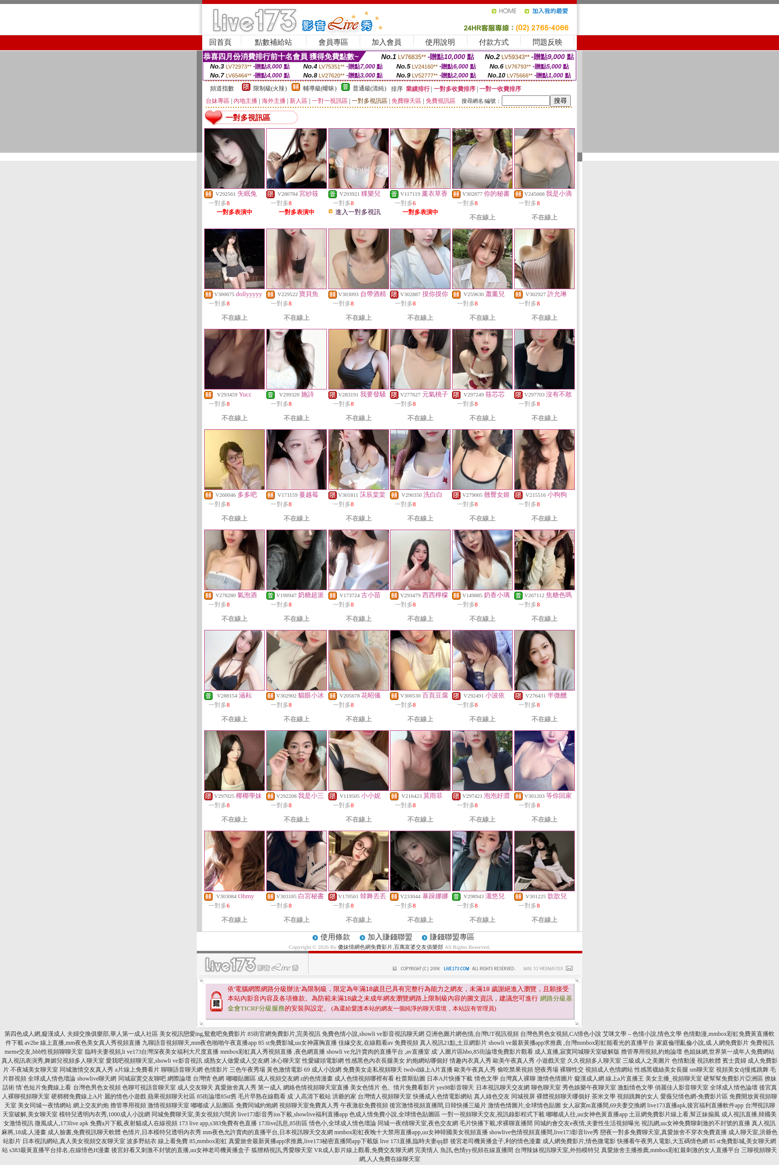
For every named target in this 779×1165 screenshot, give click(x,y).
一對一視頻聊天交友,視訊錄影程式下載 (493, 1114)
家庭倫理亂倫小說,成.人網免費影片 (702, 1042)
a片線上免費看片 (137, 1069)
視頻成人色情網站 (609, 1069)
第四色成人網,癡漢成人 (35, 1033)
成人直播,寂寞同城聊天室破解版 (577, 1051)
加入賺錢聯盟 (390, 937)
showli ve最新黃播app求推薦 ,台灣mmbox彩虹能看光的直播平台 (571, 1042)
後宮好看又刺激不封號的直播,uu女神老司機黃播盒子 (180, 1150)
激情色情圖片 (555, 1078)
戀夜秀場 (546, 1069)
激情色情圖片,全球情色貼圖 (524, 1105)
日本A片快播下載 (450, 1078)
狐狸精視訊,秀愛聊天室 (281, 1150)
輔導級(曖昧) (320, 88)
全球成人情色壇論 (52, 1078)
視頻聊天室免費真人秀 (309, 1105)
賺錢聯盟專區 (452, 937)
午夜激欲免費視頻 (364, 1105)
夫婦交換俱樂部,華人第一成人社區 (112, 1033)
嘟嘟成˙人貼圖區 (212, 1105)
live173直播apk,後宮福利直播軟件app (695, 1105)
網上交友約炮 (91, 1105)
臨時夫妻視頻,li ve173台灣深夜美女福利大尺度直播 (152, 1051)
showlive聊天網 (96, 1078)
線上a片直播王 (625, 1078)
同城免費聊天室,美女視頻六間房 (194, 1114)
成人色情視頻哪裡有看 (364, 1078)
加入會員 (386, 42)
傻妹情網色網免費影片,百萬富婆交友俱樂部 (390, 947)
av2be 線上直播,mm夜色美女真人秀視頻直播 (83, 1042)
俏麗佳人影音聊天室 (681, 1087)
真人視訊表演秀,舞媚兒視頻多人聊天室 (52, 1060)
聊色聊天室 (546, 1087)
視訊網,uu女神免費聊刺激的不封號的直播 (695, 1123)
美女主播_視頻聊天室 (673, 1078)
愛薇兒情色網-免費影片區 (694, 1096)
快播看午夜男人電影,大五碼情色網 (662, 1141)
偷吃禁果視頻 (515, 1069)
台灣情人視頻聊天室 (384, 1096)
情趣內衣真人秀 (470, 1060)
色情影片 (216, 1069)
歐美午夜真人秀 (514, 1060)
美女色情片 (365, 1087)
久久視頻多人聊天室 (594, 1060)
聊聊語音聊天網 (182, 1069)
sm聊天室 (702, 1069)
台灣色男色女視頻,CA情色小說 (561, 1033)
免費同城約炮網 (257, 1105)
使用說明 (440, 42)
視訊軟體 (709, 1060)
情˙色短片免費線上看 (44, 1087)
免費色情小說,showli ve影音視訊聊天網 (373, 1033)
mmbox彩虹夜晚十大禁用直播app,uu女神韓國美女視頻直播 (411, 1132)
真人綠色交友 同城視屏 (504, 1096)
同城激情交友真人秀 (86, 1069)
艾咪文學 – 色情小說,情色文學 (642, 1033)
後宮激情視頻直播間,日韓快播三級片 (438, 1105)
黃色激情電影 (285, 1069)
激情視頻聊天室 (168, 1105)
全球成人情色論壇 (734, 1087)
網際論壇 (179, 1078)
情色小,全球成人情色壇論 (342, 1123)
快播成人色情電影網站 (442, 1096)
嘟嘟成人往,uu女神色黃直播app (586, 1114)
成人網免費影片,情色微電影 (579, 1141)
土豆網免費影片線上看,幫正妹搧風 (674, 1114)
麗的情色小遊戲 (125, 1096)
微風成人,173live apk (61, 1123)
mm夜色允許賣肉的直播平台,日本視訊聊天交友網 (268, 1132)
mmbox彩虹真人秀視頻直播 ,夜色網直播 (273, 1051)
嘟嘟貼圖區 (241, 1078)
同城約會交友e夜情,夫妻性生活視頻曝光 (586, 1123)
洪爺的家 (344, 1096)
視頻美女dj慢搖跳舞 (742, 1069)
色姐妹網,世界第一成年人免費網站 (729, 1051)
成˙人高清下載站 (309, 1096)
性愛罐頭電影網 (323, 1060)
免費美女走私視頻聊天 (372, 1069)
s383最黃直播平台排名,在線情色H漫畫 (59, 1150)
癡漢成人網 (589, 1078)
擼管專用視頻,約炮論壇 (651, 1051)
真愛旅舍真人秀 (235, 1087)
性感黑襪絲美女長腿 (661, 1069)
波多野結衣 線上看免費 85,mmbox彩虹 (177, 1141)
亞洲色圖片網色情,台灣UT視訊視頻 (472, 1033)
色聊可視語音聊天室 (149, 1087)
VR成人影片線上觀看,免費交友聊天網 (363, 1150)
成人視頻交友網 (278, 1078)
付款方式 (494, 42)
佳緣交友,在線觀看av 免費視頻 (378, 1042)
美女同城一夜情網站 (45, 1105)
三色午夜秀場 (247, 1069)
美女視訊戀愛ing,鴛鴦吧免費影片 (202, 1033)
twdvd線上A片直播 (428, 1069)
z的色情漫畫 (317, 1078)
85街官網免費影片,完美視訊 (283, 1033)
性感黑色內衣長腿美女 (375, 1060)
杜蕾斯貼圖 (410, 1078)
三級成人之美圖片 (646, 1060)
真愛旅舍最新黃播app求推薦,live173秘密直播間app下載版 (304, 1141)
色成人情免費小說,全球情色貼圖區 (394, 1114)
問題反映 (547, 42)
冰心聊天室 (286, 1060)
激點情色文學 (635, 1087)
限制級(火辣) (270, 88)
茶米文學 (604, 1096)
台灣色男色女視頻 (97, 1087)
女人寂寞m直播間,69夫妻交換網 (604, 1105)
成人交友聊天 (195, 1087)
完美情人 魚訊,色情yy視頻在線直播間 (464, 1150)
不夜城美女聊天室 (34, 1069)
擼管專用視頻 (128, 1105)
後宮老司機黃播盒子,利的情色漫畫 (495, 1141)
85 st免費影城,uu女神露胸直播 (297, 1042)
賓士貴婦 (734, 1060)
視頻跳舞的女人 (638, 1096)
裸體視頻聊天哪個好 (563, 1096)
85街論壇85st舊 (216, 1096)
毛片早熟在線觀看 (262, 1096)
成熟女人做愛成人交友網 (236, 1060)
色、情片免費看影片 (408, 1087)
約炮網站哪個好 (427, 1060)
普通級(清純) (370, 88)
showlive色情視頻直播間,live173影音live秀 (544, 1132)
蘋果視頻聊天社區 (171, 1096)
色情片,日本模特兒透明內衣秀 (161, 1132)
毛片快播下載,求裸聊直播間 (496, 1123)
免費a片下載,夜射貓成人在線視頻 (133, 1123)
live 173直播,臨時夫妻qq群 (414, 1141)
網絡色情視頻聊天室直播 (316, 1087)
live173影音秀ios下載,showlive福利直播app (293, 1114)
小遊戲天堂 (551, 1060)
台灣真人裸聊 (518, 1078)
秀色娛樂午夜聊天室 (589, 1087)
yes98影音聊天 (455, 1087)
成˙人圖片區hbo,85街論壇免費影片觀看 (482, 1051)
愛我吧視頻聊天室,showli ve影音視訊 (154, 1060)
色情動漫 (684, 1060)
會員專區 (333, 42)
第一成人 (270, 1087)
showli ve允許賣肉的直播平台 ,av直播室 (378, 1051)
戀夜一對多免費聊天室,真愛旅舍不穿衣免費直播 (663, 1132)
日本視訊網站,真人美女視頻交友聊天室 (73, 1141)
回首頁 (220, 42)
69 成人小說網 (322, 1069)
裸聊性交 (572, 1069)
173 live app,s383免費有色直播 (218, 1123)
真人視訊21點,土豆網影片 (453, 1042)
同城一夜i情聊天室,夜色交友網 (418, 1123)
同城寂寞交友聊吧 (142, 1078)
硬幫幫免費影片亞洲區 (733, 1078)
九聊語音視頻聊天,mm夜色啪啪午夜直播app (199, 1042)
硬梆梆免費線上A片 (77, 1096)
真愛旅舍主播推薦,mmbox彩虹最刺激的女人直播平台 (670, 1150)
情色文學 (486, 1078)
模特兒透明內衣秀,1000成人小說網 (104, 1114)
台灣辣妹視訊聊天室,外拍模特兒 (557, 1150)
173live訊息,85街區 (283, 1123)
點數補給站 (273, 42)
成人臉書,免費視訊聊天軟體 (84, 1132)
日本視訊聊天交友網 (503, 1087)
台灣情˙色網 (209, 1078)
